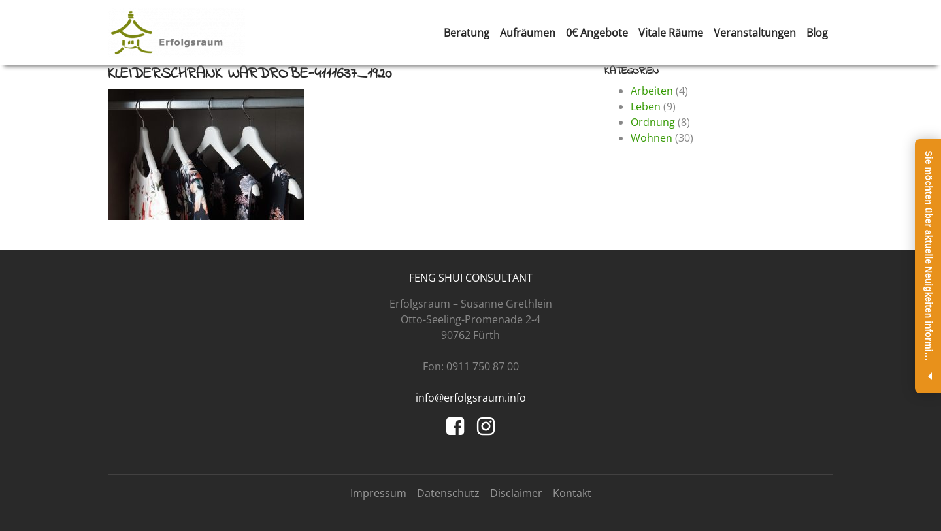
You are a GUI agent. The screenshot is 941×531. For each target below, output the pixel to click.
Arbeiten (652, 91)
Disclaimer (516, 493)
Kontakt (572, 493)
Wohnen (651, 138)
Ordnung (653, 122)
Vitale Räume (670, 32)
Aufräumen (527, 32)
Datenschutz (448, 493)
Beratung (466, 32)
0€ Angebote (597, 32)
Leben (646, 106)
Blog (817, 32)
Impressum (378, 493)
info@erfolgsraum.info (471, 398)
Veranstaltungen (755, 32)
